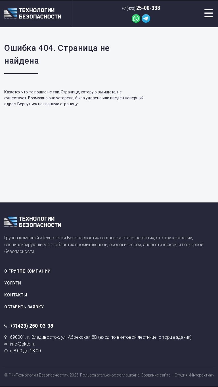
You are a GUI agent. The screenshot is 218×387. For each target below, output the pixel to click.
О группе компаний (27, 271)
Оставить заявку (24, 307)
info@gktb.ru (22, 344)
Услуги (12, 283)
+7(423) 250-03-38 (31, 326)
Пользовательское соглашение (109, 375)
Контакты (15, 295)
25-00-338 (141, 8)
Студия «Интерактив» (194, 375)
